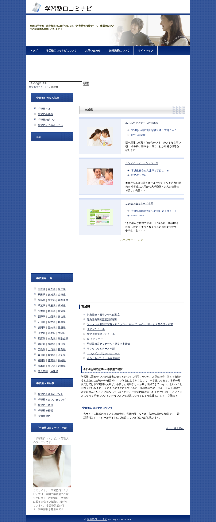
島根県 (51, 344)
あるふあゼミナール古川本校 (141, 122)
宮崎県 (62, 365)
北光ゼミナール (96, 329)
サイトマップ (145, 50)
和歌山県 (63, 338)
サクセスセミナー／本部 (139, 203)
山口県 (51, 349)
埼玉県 (51, 305)
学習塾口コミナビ (38, 87)
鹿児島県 (43, 371)
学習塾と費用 (45, 405)
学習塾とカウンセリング (52, 399)
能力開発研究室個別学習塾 (102, 319)
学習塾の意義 (45, 114)
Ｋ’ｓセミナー (95, 338)
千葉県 (41, 305)
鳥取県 (41, 344)
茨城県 (62, 305)
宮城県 (51, 294)
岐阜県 (62, 322)
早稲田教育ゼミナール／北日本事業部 (108, 343)
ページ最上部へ (175, 428)
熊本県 (41, 365)
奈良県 (51, 338)
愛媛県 (51, 354)
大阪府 (62, 333)
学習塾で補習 (45, 410)
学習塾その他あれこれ (50, 125)
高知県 (62, 354)
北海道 (41, 289)
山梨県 (51, 316)
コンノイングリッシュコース (141, 163)
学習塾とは (44, 108)
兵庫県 (41, 338)
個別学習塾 (44, 416)
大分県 (51, 365)
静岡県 (41, 327)
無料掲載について (119, 50)
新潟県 (62, 311)
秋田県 (41, 294)
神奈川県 (63, 300)
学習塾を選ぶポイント (50, 394)
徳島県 (62, 349)
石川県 (41, 322)
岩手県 (62, 289)
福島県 (41, 300)
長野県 (41, 316)
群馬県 (51, 311)
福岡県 (41, 360)
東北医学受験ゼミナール (101, 334)
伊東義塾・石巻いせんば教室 (103, 314)
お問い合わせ (92, 50)
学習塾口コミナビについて (61, 50)
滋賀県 (41, 333)
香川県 (41, 354)
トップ (34, 50)
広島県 (41, 349)
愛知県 (51, 327)
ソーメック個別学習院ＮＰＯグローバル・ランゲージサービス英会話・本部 (130, 324)
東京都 (51, 300)
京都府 (51, 333)
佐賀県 (51, 360)
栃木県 (41, 311)
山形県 (62, 294)
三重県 (62, 327)
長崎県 (62, 360)
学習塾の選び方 (46, 119)
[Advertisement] (108, 68)
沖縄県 (54, 371)
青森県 (51, 289)
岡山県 (62, 344)
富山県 (62, 316)
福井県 (51, 322)
